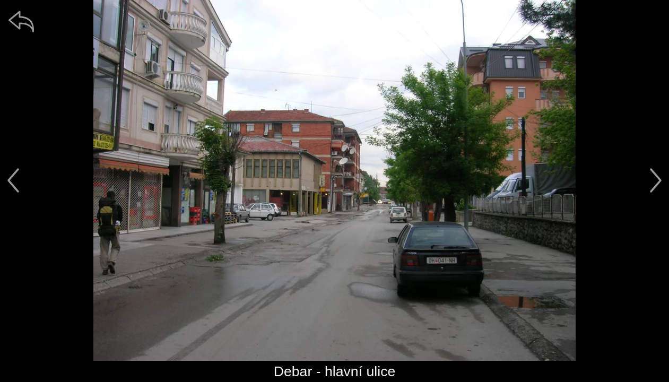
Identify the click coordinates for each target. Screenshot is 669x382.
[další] (656, 180)
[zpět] (21, 21)
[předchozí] (13, 180)
